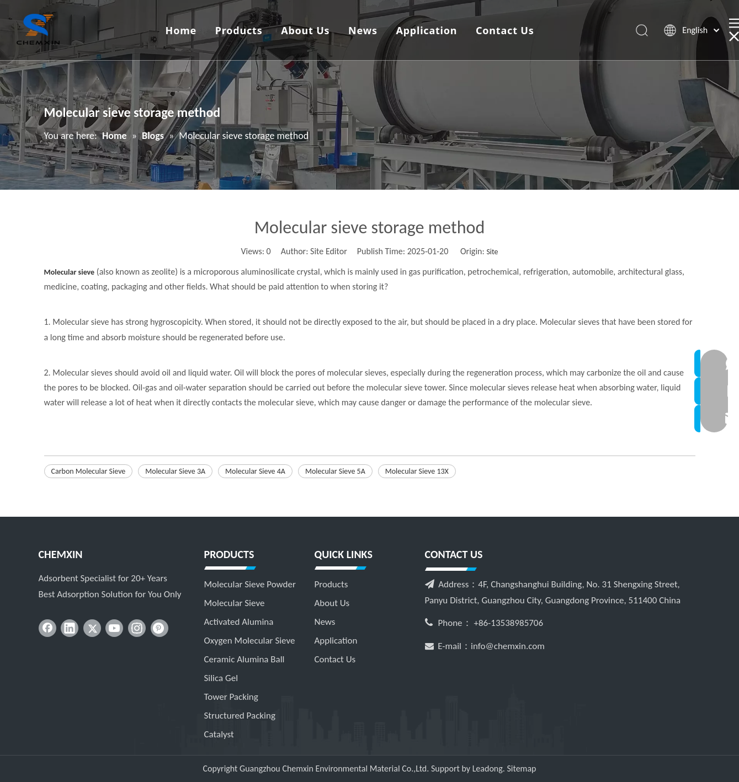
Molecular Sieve (234, 603)
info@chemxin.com (508, 646)
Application (427, 30)
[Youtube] (114, 628)
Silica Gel (221, 678)
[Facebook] (47, 628)
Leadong (487, 768)
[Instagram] (137, 628)
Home (181, 30)
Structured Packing (239, 715)
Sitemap (521, 768)
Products (239, 30)
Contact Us (505, 30)
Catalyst (219, 734)
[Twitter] (92, 628)
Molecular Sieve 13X (417, 471)
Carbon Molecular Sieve (88, 471)
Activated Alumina (239, 622)
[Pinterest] (159, 628)
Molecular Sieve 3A (175, 471)
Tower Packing (231, 697)
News (363, 30)
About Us (305, 30)
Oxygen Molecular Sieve (249, 640)
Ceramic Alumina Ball (244, 659)
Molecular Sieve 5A (335, 471)
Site (492, 251)
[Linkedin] (69, 628)
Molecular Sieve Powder (250, 584)
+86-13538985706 (508, 623)
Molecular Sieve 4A (255, 471)
